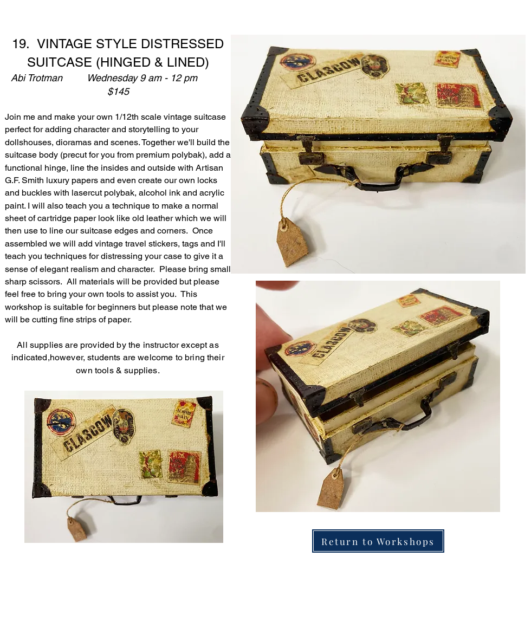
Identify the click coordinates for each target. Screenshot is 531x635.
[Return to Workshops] (378, 541)
